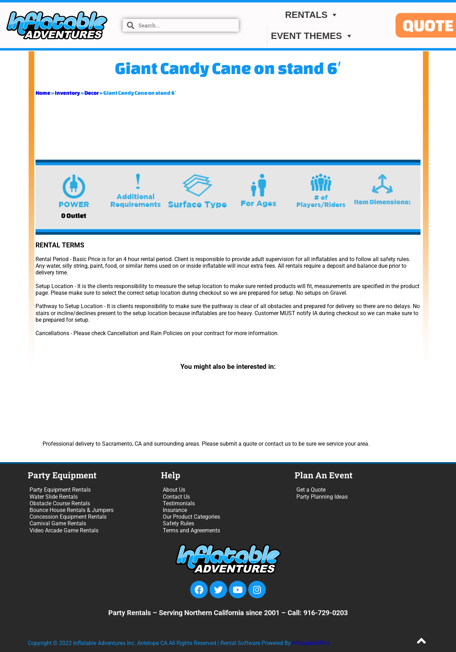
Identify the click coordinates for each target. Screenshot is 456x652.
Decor (91, 93)
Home (43, 93)
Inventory (67, 93)
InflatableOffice (311, 643)
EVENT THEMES (312, 36)
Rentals (312, 15)
